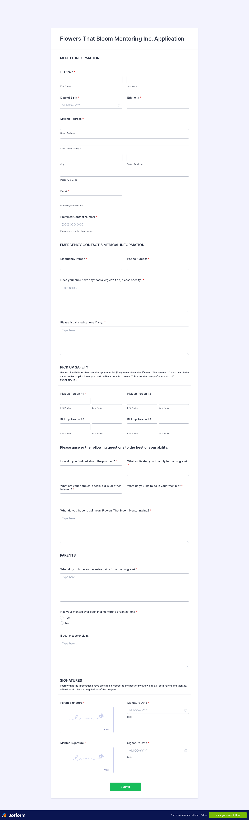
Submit (125, 786)
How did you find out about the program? (88, 461)
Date (129, 717)
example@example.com (71, 205)
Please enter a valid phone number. (77, 231)
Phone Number (138, 259)
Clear (106, 729)
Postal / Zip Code (68, 180)
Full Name (67, 72)
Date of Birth (69, 97)
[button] (118, 105)
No (67, 623)
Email (65, 191)
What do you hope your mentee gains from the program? (98, 569)
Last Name (132, 86)
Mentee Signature (73, 743)
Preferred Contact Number (78, 217)
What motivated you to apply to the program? (157, 462)
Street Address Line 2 (70, 148)
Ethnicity (134, 97)
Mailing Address (72, 118)
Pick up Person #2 (139, 393)
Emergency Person (73, 259)
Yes (67, 617)
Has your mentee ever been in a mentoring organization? (98, 611)
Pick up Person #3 (72, 419)
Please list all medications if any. (83, 322)
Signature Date (138, 702)
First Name (65, 86)
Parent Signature (72, 702)
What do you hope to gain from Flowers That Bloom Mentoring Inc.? (105, 510)
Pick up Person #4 (139, 419)
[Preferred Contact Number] (91, 224)
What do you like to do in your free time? (155, 486)
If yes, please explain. (74, 635)
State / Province (134, 164)
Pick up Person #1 (73, 393)
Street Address (67, 133)
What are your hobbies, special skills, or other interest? (90, 487)
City (62, 164)
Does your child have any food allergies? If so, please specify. (102, 280)
